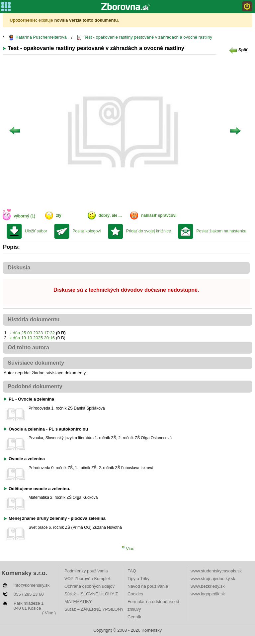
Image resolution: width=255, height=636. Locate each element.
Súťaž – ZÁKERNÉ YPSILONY (94, 609)
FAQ (132, 570)
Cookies (135, 593)
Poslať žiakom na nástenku (221, 231)
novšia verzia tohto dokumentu (86, 20)
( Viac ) (49, 612)
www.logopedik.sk (208, 593)
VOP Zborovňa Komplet (87, 578)
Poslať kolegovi (86, 231)
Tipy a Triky (138, 578)
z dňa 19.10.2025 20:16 (32, 337)
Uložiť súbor (36, 231)
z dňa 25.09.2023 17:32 (32, 332)
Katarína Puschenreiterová (37, 37)
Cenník (134, 616)
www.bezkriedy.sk (207, 586)
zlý (58, 215)
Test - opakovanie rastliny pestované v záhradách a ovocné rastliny (144, 37)
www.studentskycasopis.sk (216, 570)
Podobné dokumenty (35, 386)
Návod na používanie (148, 586)
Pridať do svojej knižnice (148, 231)
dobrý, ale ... (110, 215)
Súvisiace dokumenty (36, 363)
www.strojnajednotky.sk (213, 578)
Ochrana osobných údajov (89, 586)
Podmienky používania (86, 570)
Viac (128, 548)
